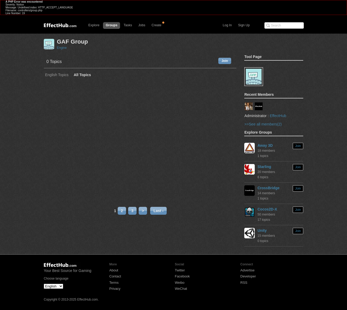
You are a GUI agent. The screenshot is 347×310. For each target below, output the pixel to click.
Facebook (182, 276)
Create (156, 25)
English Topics (56, 75)
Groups (111, 25)
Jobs (141, 25)
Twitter (180, 270)
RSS (243, 283)
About (113, 270)
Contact (115, 276)
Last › (158, 211)
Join (224, 61)
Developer (248, 276)
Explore (93, 25)
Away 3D (265, 145)
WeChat (181, 289)
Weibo (180, 283)
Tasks (128, 25)
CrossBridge (268, 188)
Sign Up (244, 25)
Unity (262, 230)
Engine (62, 48)
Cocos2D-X (267, 209)
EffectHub (278, 116)
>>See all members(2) (262, 124)
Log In (227, 25)
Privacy (115, 289)
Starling (264, 167)
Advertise (247, 270)
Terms (113, 283)
